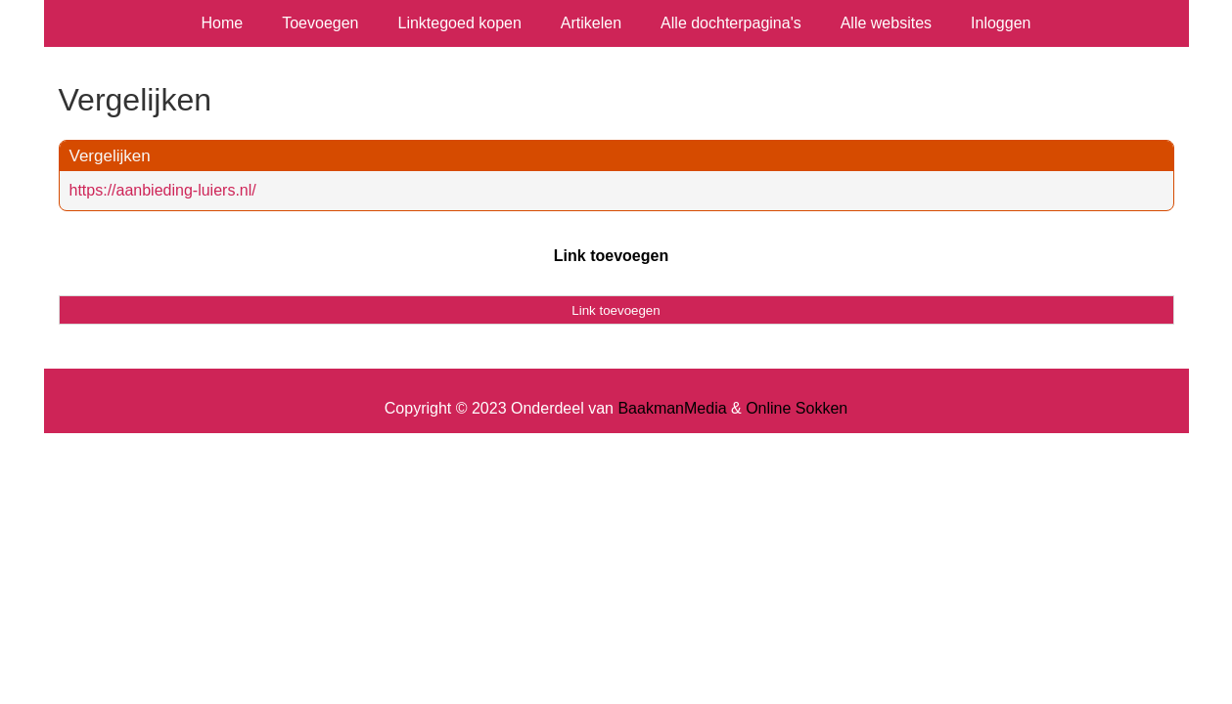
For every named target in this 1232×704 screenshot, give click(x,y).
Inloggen (1000, 23)
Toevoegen (320, 23)
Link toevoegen (611, 255)
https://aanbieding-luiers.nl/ (162, 190)
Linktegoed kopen (460, 23)
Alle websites (886, 23)
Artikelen (591, 23)
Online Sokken (796, 408)
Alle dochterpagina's (731, 23)
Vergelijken (110, 156)
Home (223, 23)
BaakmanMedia (671, 408)
